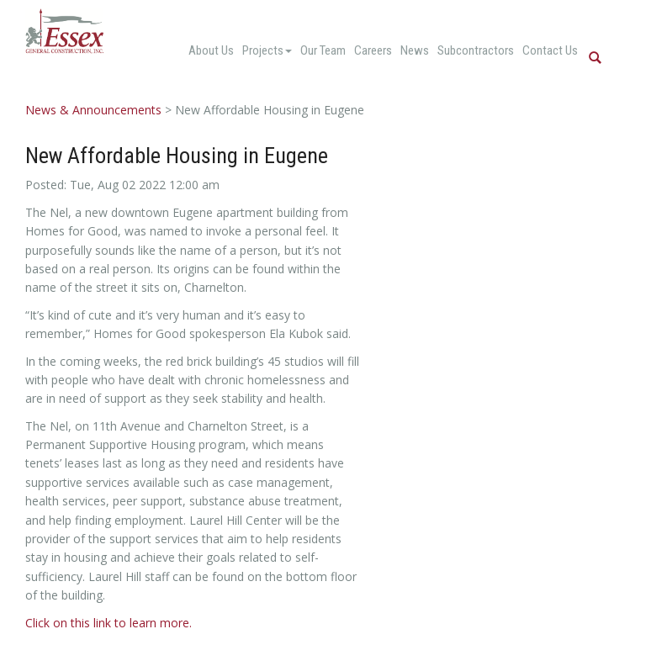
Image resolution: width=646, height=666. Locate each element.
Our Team (323, 50)
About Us (211, 50)
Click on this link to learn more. (108, 623)
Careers (373, 50)
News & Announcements (93, 110)
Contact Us (550, 50)
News (414, 50)
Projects (267, 50)
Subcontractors (475, 50)
